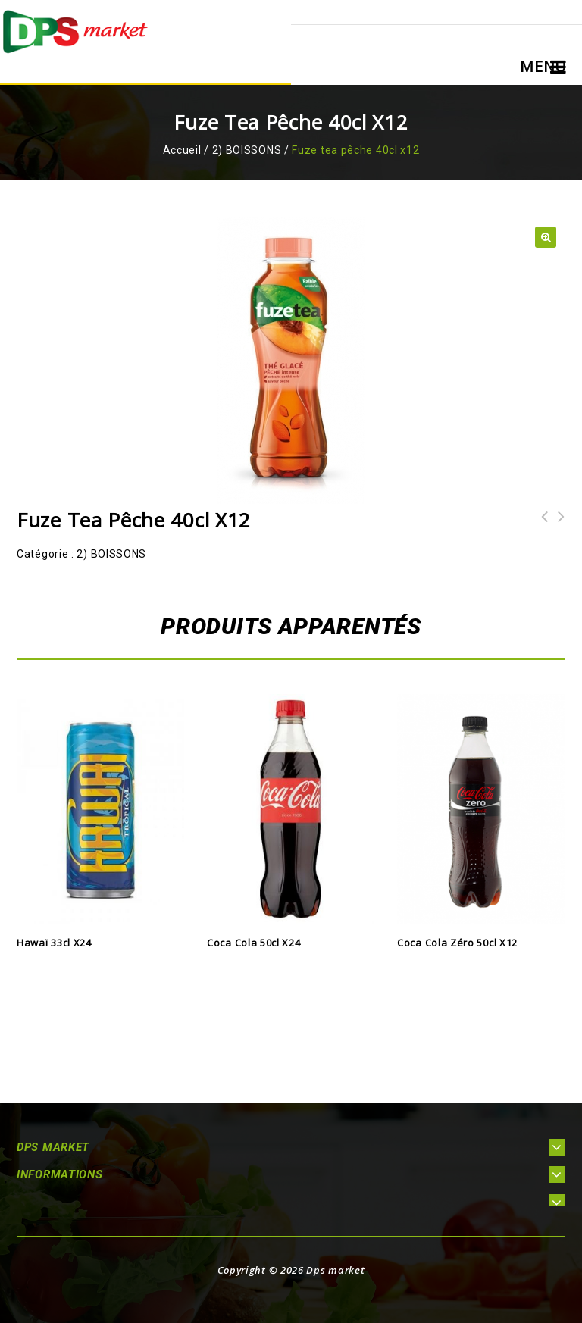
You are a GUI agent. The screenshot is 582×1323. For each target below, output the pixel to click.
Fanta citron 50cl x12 (540, 526)
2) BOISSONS (247, 150)
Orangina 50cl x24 (557, 526)
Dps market (335, 1270)
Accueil (182, 150)
